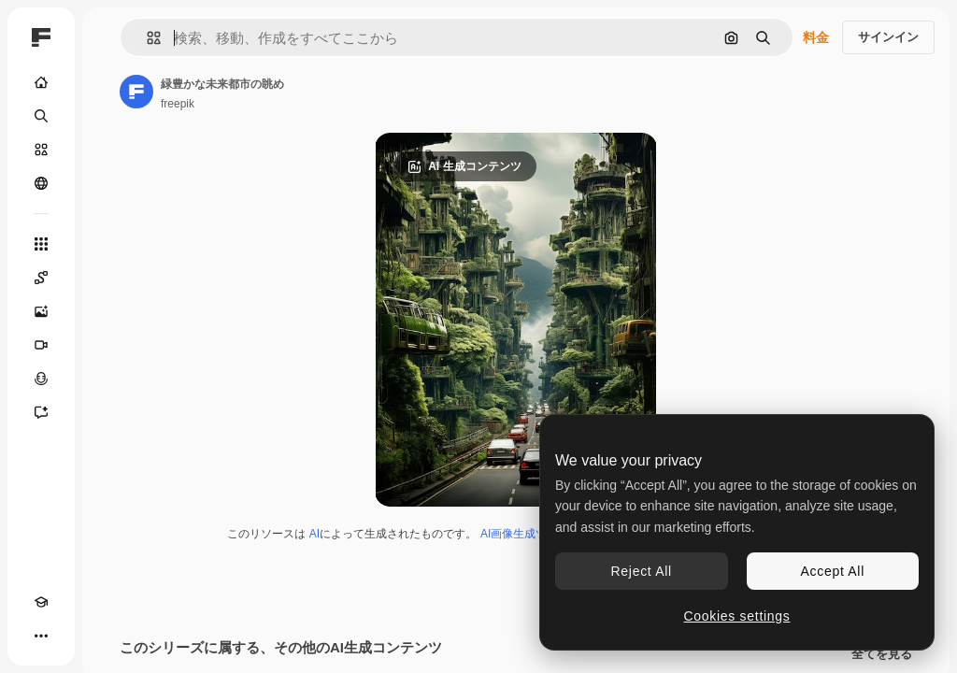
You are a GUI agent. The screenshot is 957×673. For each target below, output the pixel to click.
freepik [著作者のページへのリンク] (177, 103)
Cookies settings (737, 616)
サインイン (888, 37)
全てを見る (881, 654)
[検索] (41, 116)
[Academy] (41, 602)
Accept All (832, 571)
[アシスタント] (41, 412)
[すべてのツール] (41, 244)
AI (314, 533)
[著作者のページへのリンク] (136, 91)
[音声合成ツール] (41, 379)
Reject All (641, 571)
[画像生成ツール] (41, 311)
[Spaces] (41, 278)
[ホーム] (41, 82)
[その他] (41, 636)
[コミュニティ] (41, 183)
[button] (146, 38)
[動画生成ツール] (41, 345)
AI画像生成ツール (524, 533)
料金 (816, 37)
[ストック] (41, 150)
